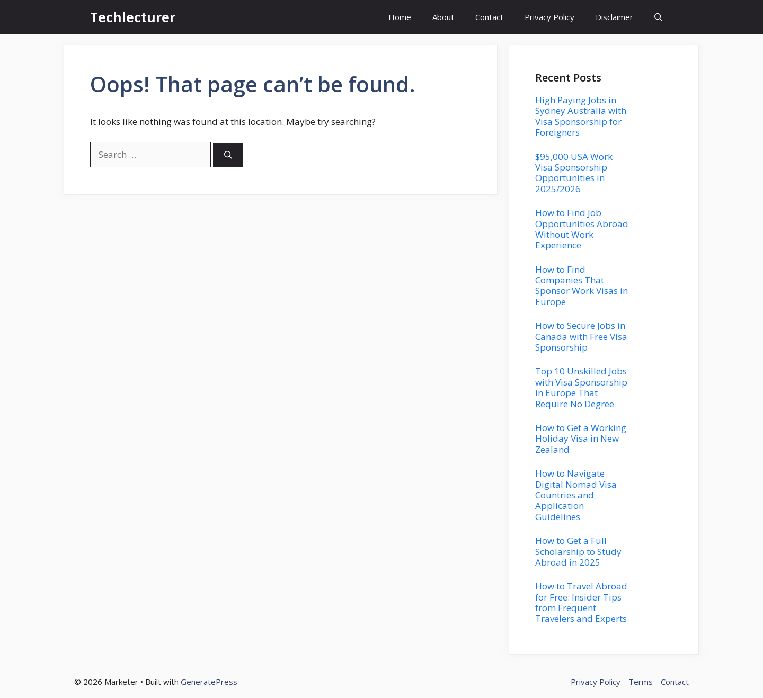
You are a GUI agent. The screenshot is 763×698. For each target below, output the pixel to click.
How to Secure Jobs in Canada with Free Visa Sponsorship (581, 336)
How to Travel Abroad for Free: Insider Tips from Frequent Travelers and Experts (581, 602)
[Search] (228, 155)
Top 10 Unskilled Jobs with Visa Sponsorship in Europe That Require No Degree (581, 387)
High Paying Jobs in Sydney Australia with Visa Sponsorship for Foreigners (580, 116)
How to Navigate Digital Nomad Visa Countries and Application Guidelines (576, 495)
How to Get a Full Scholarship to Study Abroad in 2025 (578, 551)
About (443, 17)
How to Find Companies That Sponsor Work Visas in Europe (581, 285)
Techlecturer (132, 17)
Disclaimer (614, 17)
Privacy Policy (549, 17)
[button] (658, 17)
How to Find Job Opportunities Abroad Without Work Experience (581, 229)
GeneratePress (209, 681)
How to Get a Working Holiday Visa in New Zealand (580, 438)
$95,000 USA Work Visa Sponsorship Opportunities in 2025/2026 (574, 172)
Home (399, 17)
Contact (489, 17)
